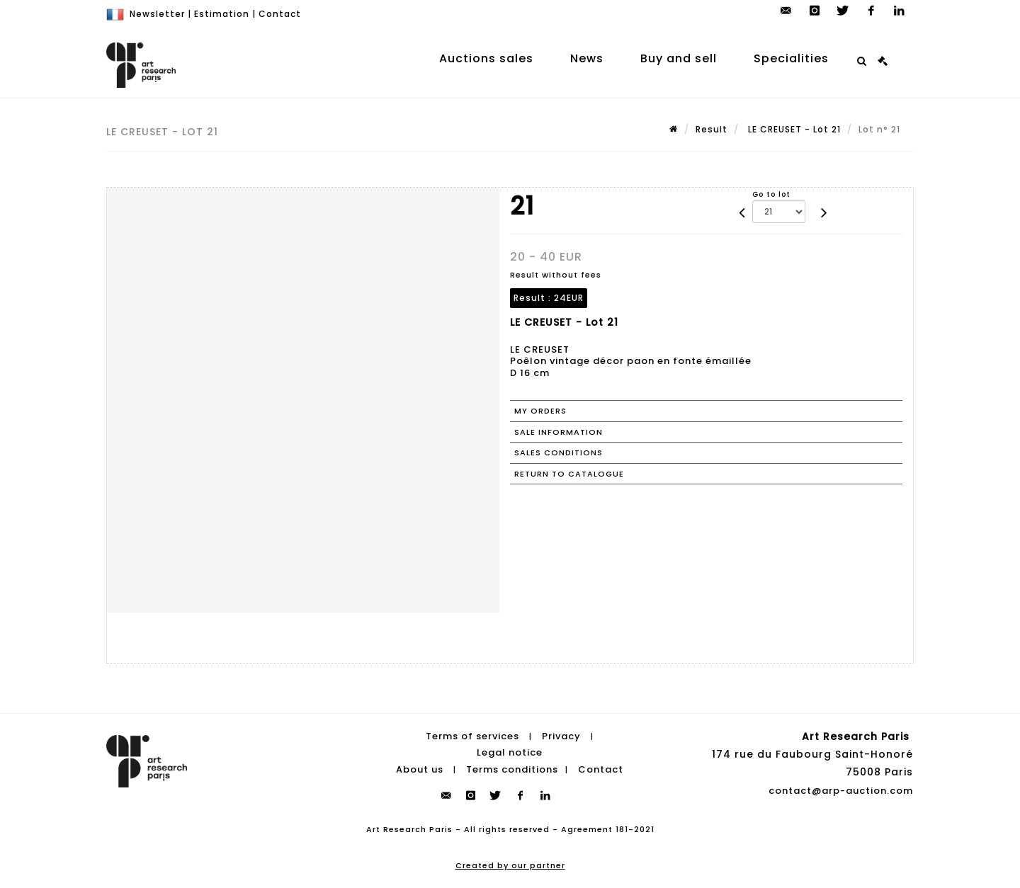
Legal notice (510, 752)
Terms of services (472, 736)
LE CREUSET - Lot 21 (793, 129)
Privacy (561, 736)
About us (419, 769)
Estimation (221, 14)
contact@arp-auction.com (841, 790)
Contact (280, 14)
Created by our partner (510, 865)
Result (711, 129)
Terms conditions (512, 769)
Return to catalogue (569, 473)
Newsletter (157, 14)
